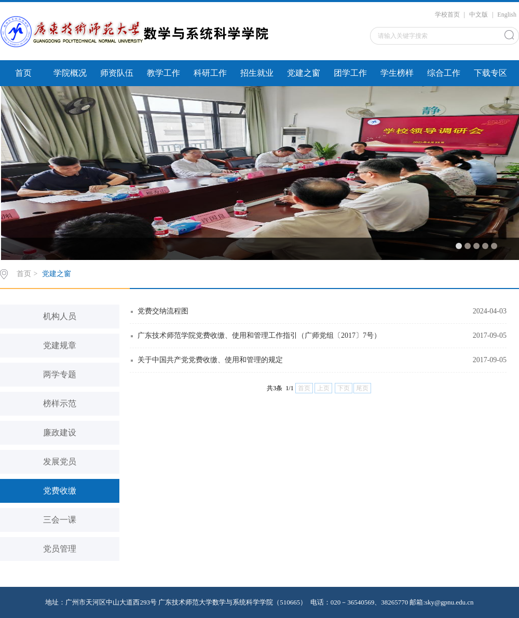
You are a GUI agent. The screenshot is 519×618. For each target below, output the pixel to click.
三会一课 (59, 519)
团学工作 (350, 72)
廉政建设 (59, 432)
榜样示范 (59, 403)
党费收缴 (59, 490)
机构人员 (59, 316)
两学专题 (59, 374)
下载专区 (490, 72)
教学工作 (163, 72)
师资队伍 (116, 72)
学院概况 (70, 72)
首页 (23, 72)
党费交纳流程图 (163, 311)
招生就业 (257, 72)
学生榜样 (397, 72)
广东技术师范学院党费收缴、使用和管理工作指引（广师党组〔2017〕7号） (259, 335)
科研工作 (210, 72)
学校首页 (447, 14)
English (506, 14)
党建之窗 (303, 72)
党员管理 (59, 548)
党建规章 (59, 345)
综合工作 (443, 72)
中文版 (478, 14)
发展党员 (59, 461)
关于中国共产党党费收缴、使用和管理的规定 (210, 360)
